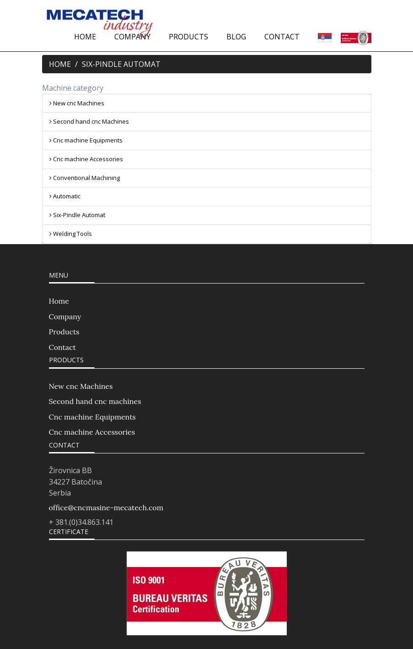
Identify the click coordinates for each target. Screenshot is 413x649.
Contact (62, 347)
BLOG (236, 37)
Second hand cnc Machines (89, 121)
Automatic (64, 196)
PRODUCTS (188, 37)
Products (64, 331)
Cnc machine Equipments (86, 140)
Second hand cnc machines (95, 401)
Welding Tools (70, 233)
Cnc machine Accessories (86, 159)
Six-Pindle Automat (77, 215)
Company (65, 316)
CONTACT (282, 37)
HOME (85, 37)
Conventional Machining (84, 178)
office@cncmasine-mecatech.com (106, 507)
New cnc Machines (76, 103)
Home (59, 300)
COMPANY (132, 37)
